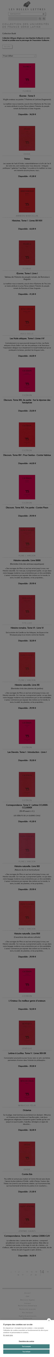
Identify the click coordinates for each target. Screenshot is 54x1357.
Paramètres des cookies (26, 1341)
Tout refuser (26, 1352)
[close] (49, 1320)
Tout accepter (26, 1346)
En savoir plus (8, 1335)
